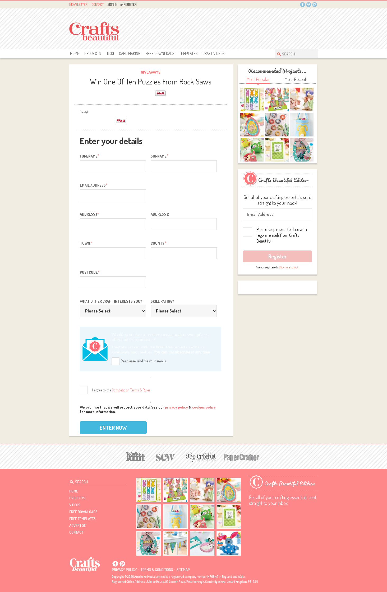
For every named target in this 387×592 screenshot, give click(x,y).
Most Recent (295, 79)
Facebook (302, 4)
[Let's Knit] (135, 456)
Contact (97, 4)
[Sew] (165, 456)
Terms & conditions (157, 569)
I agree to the (121, 390)
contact (76, 532)
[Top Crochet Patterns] (200, 456)
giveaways (150, 72)
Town (86, 243)
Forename (89, 156)
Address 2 (160, 214)
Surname (159, 156)
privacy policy (176, 407)
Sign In (112, 4)
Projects (92, 53)
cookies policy (204, 407)
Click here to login (289, 267)
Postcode (90, 272)
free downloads (159, 53)
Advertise (77, 525)
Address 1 (89, 214)
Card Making (129, 53)
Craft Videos (213, 53)
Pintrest (308, 4)
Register (130, 4)
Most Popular (258, 79)
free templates (82, 518)
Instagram (314, 4)
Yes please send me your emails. (144, 361)
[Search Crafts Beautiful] (293, 53)
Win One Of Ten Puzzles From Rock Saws (150, 81)
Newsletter (78, 4)
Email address (94, 185)
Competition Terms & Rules (131, 390)
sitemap (183, 569)
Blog (110, 53)
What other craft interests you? (111, 301)
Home (74, 53)
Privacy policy (124, 569)
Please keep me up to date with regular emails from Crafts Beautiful (282, 235)
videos (74, 505)
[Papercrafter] (241, 456)
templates (188, 53)
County (158, 243)
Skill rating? (162, 301)
